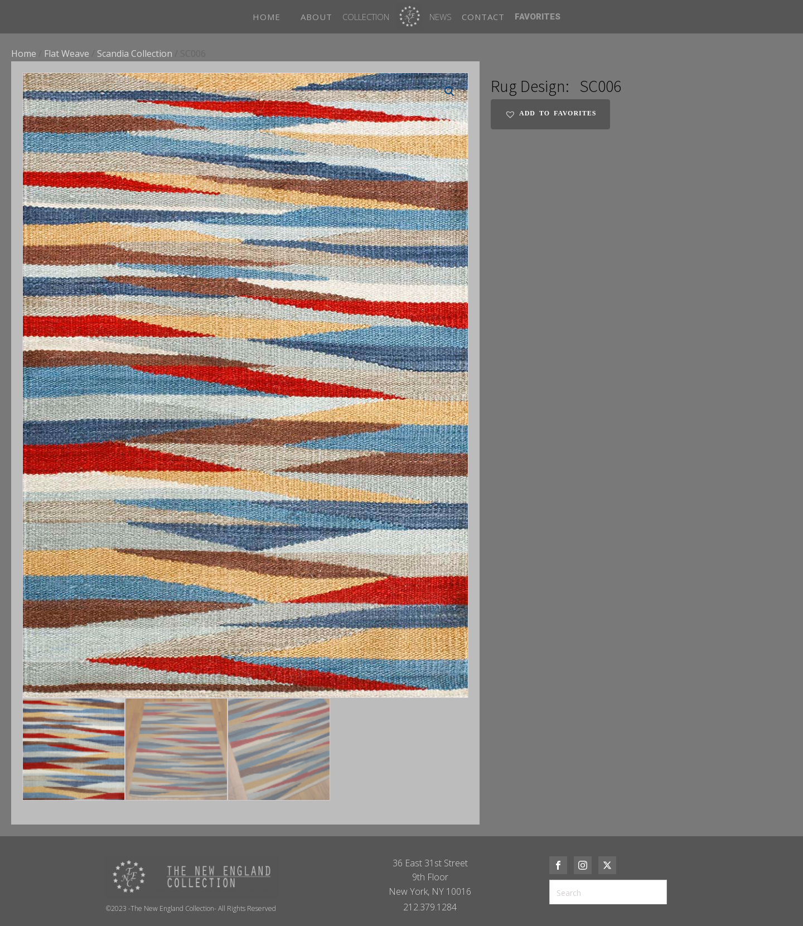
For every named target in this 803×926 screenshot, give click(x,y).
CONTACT (483, 16)
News (440, 16)
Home (23, 53)
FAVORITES (537, 17)
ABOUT (316, 16)
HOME (266, 16)
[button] (449, 91)
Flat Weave (66, 53)
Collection (365, 16)
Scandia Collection (134, 53)
